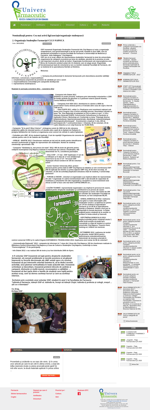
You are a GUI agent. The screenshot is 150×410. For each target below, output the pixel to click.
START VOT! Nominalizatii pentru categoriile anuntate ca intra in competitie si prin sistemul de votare (132, 88)
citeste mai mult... (49, 375)
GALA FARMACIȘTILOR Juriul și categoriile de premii (131, 315)
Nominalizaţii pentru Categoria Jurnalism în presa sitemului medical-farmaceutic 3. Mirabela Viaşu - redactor (131, 142)
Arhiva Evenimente (132, 321)
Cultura (84, 25)
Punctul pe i (26, 25)
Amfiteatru (40, 25)
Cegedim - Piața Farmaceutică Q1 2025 (134, 359)
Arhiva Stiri (135, 364)
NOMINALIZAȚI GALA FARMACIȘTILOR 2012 (131, 80)
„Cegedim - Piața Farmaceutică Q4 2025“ (134, 340)
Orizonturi (70, 25)
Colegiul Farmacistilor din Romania (117, 401)
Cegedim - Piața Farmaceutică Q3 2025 (134, 347)
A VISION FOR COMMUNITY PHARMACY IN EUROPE (135, 333)
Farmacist (55, 25)
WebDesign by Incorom (114, 408)
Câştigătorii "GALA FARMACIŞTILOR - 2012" (132, 73)
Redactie (105, 25)
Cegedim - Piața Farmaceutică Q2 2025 (134, 353)
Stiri (95, 25)
